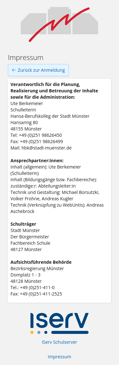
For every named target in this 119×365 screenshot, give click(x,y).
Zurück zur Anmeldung (38, 70)
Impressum (59, 357)
